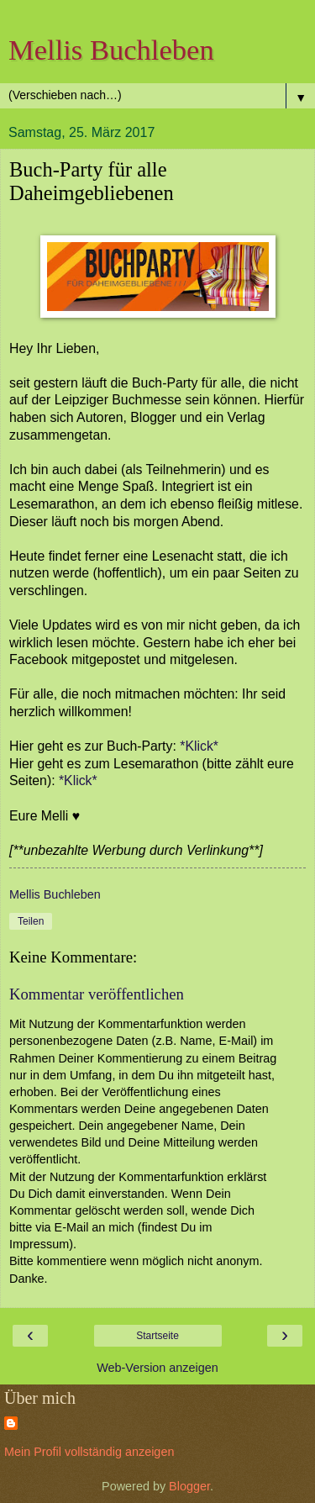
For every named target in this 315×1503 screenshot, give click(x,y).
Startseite (157, 1336)
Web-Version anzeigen (157, 1367)
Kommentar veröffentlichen (96, 994)
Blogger (189, 1486)
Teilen (31, 921)
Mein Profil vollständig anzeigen (89, 1451)
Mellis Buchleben (111, 50)
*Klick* (199, 746)
